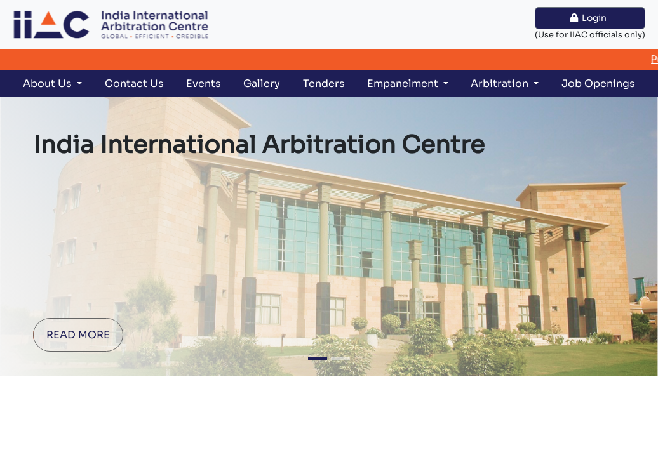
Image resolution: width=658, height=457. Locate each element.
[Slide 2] (340, 358)
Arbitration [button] (501, 83)
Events (203, 83)
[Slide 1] (317, 358)
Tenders (324, 83)
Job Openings (598, 83)
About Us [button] (48, 83)
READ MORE (78, 334)
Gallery (261, 83)
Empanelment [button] (404, 83)
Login (590, 17)
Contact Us (134, 83)
